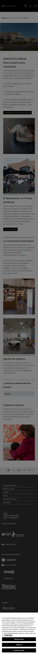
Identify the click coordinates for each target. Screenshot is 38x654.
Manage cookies (19, 639)
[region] (19, 633)
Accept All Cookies (19, 650)
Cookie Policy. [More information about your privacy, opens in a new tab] (8, 635)
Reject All (19, 645)
